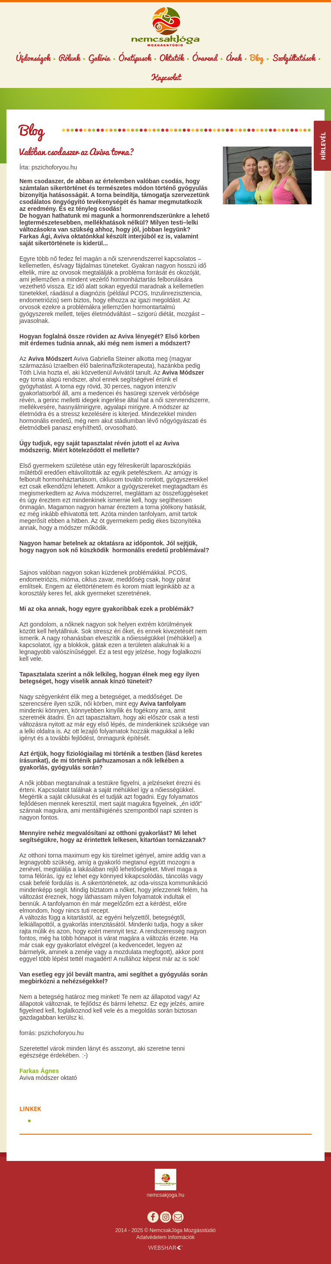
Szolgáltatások (293, 57)
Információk (181, 1237)
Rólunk (69, 57)
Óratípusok (135, 57)
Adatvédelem (151, 1237)
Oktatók (171, 57)
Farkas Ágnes (39, 1070)
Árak (233, 57)
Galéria (99, 57)
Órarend (204, 57)
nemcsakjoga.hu (165, 1195)
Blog (256, 57)
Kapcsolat (166, 77)
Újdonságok (33, 57)
